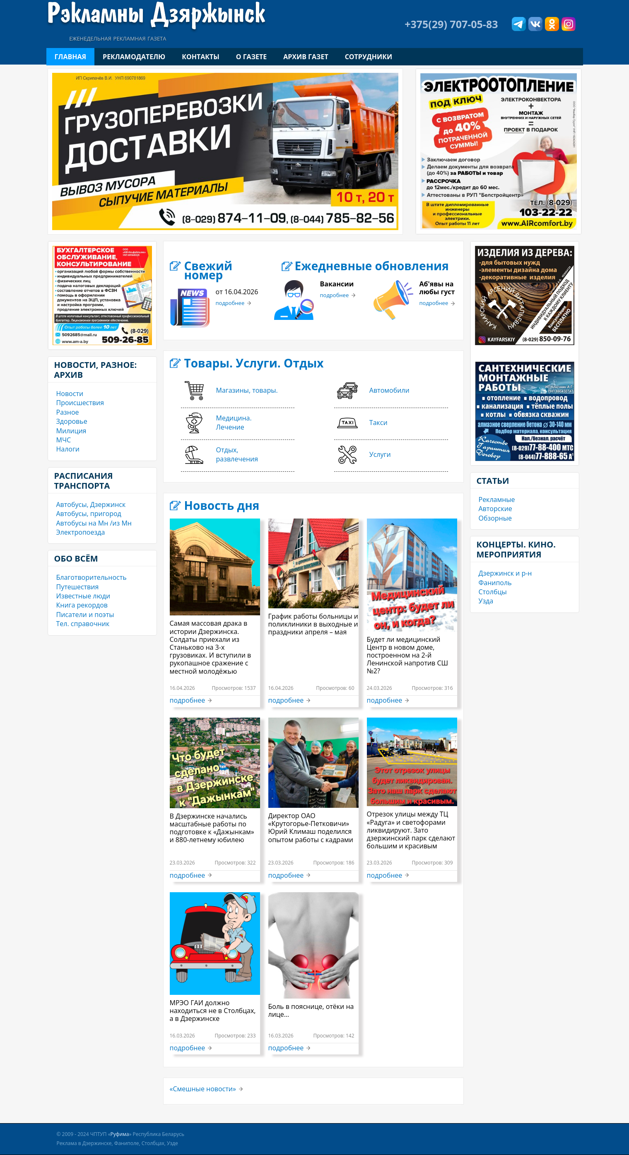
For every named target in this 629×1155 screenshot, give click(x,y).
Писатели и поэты (85, 614)
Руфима (120, 1134)
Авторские (495, 508)
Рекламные (497, 499)
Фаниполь (495, 582)
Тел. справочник (83, 623)
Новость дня (222, 505)
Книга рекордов (82, 605)
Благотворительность (91, 577)
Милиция (71, 430)
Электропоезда (80, 532)
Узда (486, 600)
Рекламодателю (134, 56)
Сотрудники (368, 56)
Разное (67, 412)
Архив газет (305, 56)
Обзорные (495, 518)
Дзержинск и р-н (505, 573)
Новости (70, 393)
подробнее (230, 303)
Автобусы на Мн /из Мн (94, 523)
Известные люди (83, 595)
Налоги (68, 449)
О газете (251, 56)
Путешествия (77, 586)
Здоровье (71, 421)
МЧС (63, 439)
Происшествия (80, 402)
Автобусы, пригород (88, 513)
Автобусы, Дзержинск (91, 504)
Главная (71, 56)
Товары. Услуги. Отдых (254, 363)
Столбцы (493, 591)
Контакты (200, 56)
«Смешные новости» (203, 1088)
